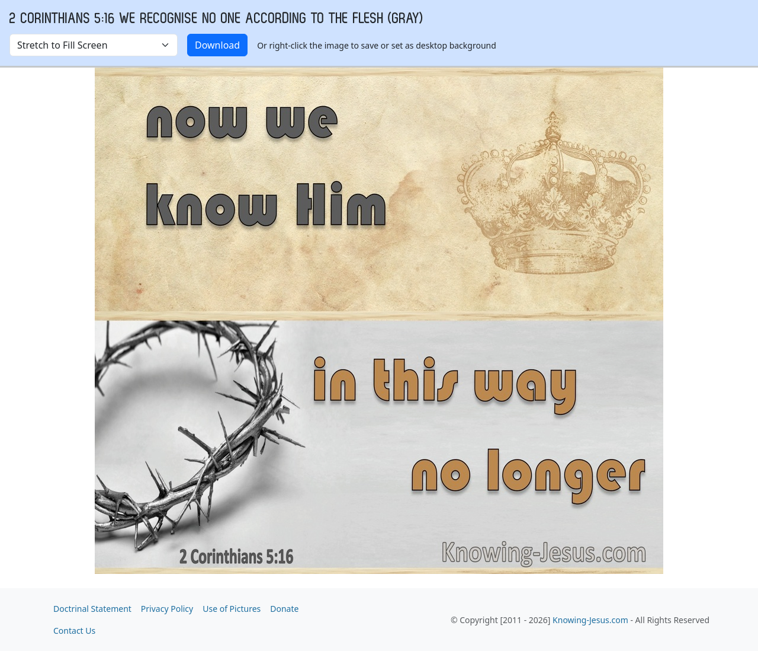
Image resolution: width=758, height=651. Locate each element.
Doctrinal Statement (92, 608)
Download (217, 45)
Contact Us (74, 630)
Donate (284, 608)
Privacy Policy (167, 608)
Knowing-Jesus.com (590, 620)
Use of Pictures (232, 608)
